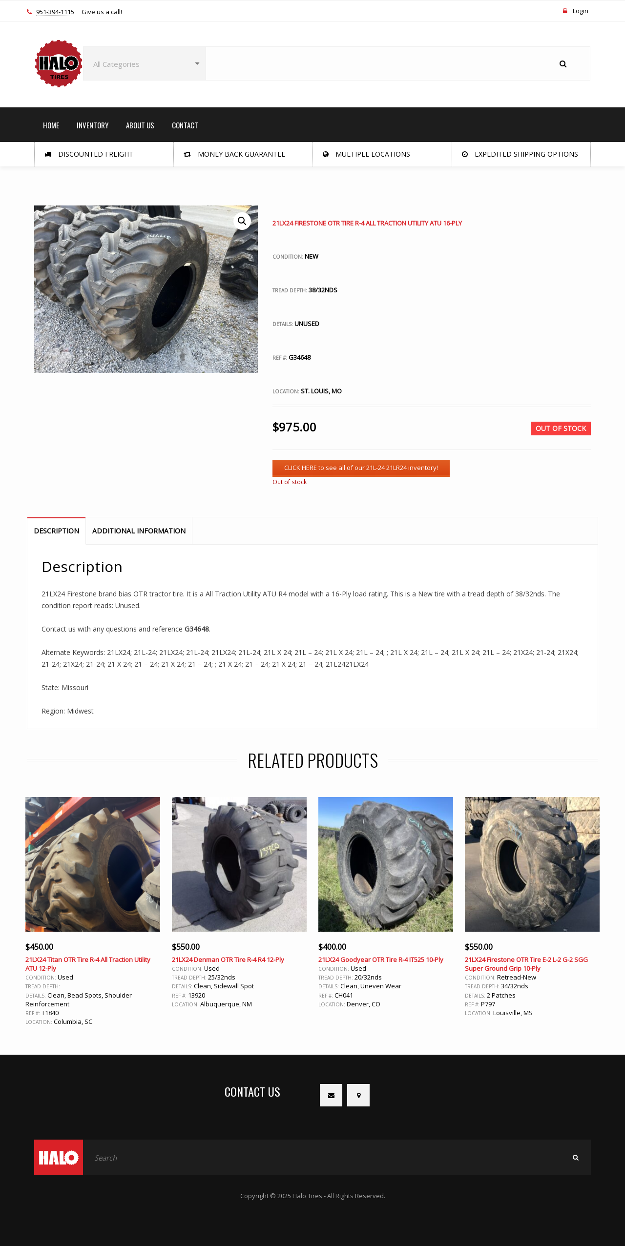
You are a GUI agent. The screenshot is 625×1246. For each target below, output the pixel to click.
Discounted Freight (88, 154)
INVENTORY (92, 125)
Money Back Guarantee (234, 154)
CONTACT (185, 125)
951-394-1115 (55, 12)
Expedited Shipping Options (520, 154)
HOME (51, 125)
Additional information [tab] (139, 530)
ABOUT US (140, 125)
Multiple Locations (366, 154)
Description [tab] (56, 530)
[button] (242, 221)
